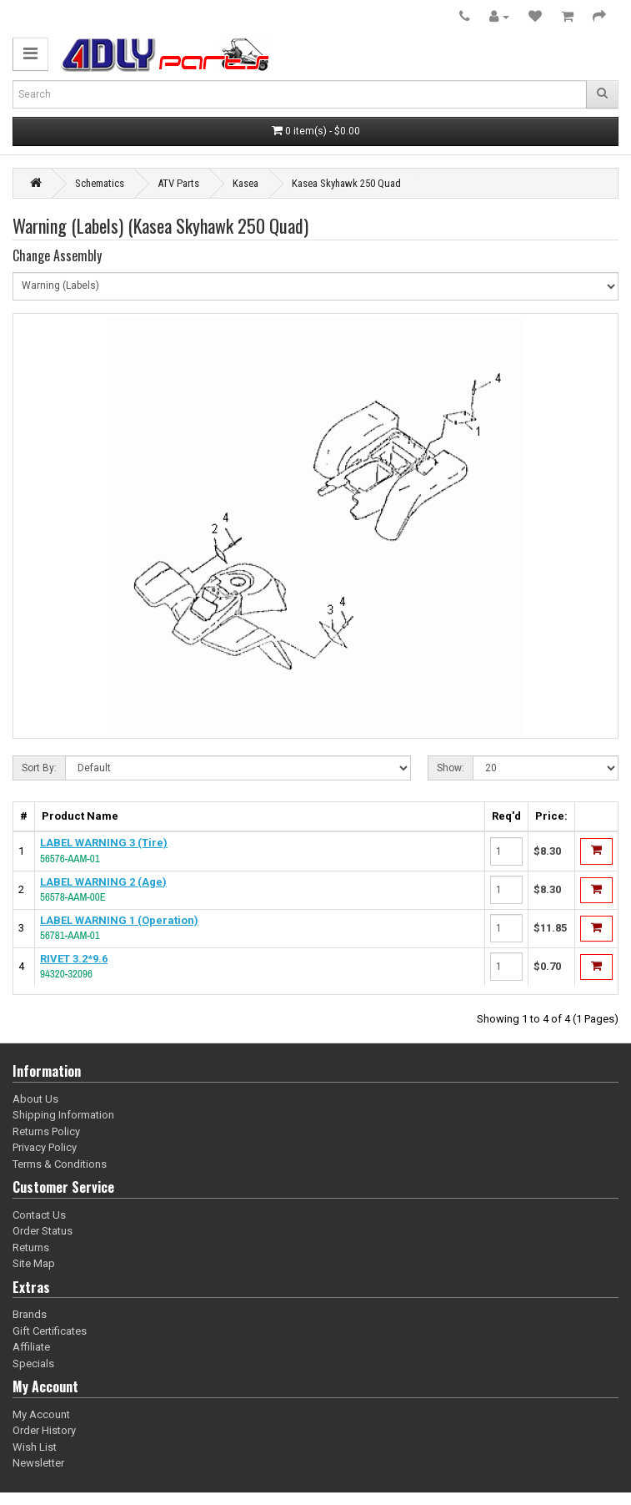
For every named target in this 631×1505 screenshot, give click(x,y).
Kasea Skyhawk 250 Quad (346, 183)
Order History (44, 1430)
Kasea (245, 183)
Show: (450, 768)
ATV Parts (178, 183)
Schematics (99, 183)
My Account (41, 1414)
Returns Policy (46, 1131)
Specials (33, 1363)
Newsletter (38, 1463)
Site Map (34, 1263)
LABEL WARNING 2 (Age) (103, 882)
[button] (30, 54)
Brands (30, 1314)
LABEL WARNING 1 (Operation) (119, 920)
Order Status (43, 1231)
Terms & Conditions (60, 1164)
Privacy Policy (45, 1147)
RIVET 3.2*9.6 (74, 958)
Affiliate (31, 1347)
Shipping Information (63, 1115)
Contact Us (39, 1215)
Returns (31, 1247)
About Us (35, 1099)
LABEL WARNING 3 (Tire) (104, 842)
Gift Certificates (50, 1331)
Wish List (35, 1447)
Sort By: (39, 768)
